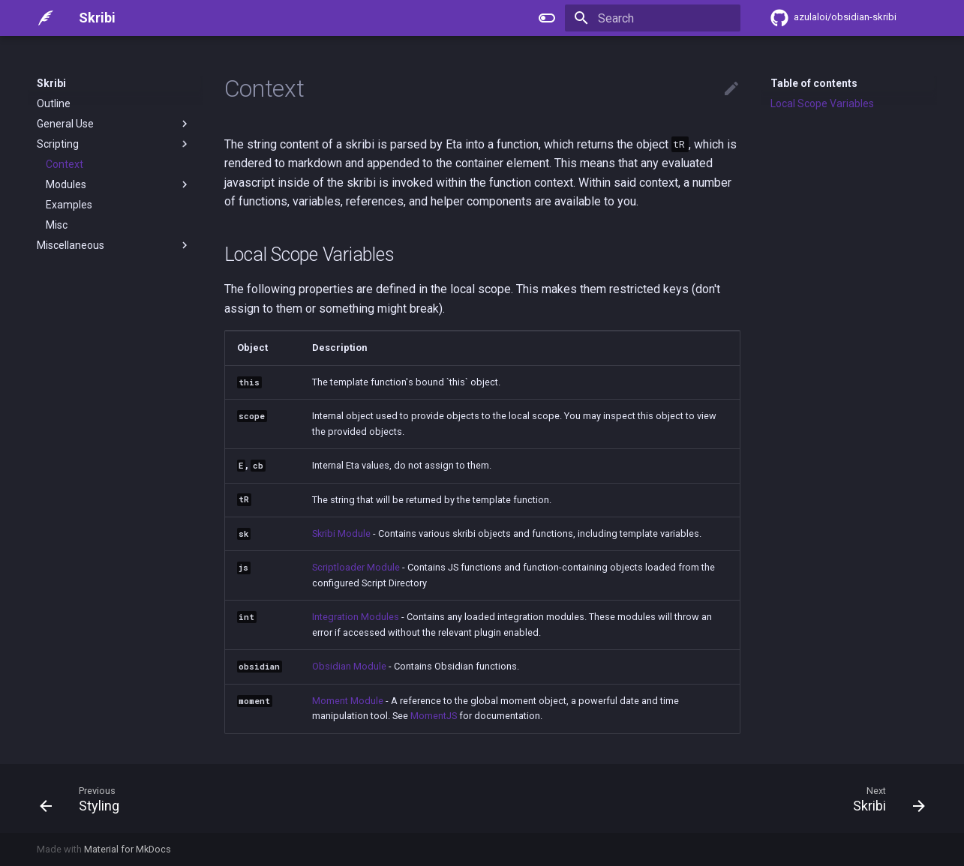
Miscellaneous (114, 245)
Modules (118, 184)
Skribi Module (341, 533)
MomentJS (433, 715)
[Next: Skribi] (883, 798)
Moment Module (347, 700)
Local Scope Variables (822, 103)
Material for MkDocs (127, 849)
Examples (69, 205)
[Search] (652, 17)
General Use (114, 123)
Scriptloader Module (356, 567)
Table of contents (813, 83)
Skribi (51, 83)
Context (64, 164)
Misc (57, 225)
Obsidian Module (349, 666)
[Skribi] (46, 18)
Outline (54, 103)
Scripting (114, 144)
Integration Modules (355, 616)
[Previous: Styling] (84, 798)
